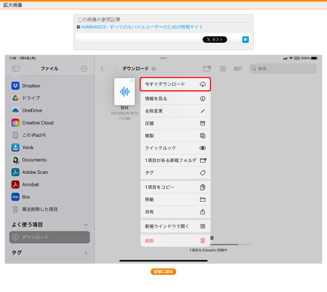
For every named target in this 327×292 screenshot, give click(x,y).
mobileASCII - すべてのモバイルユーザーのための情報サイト (142, 26)
